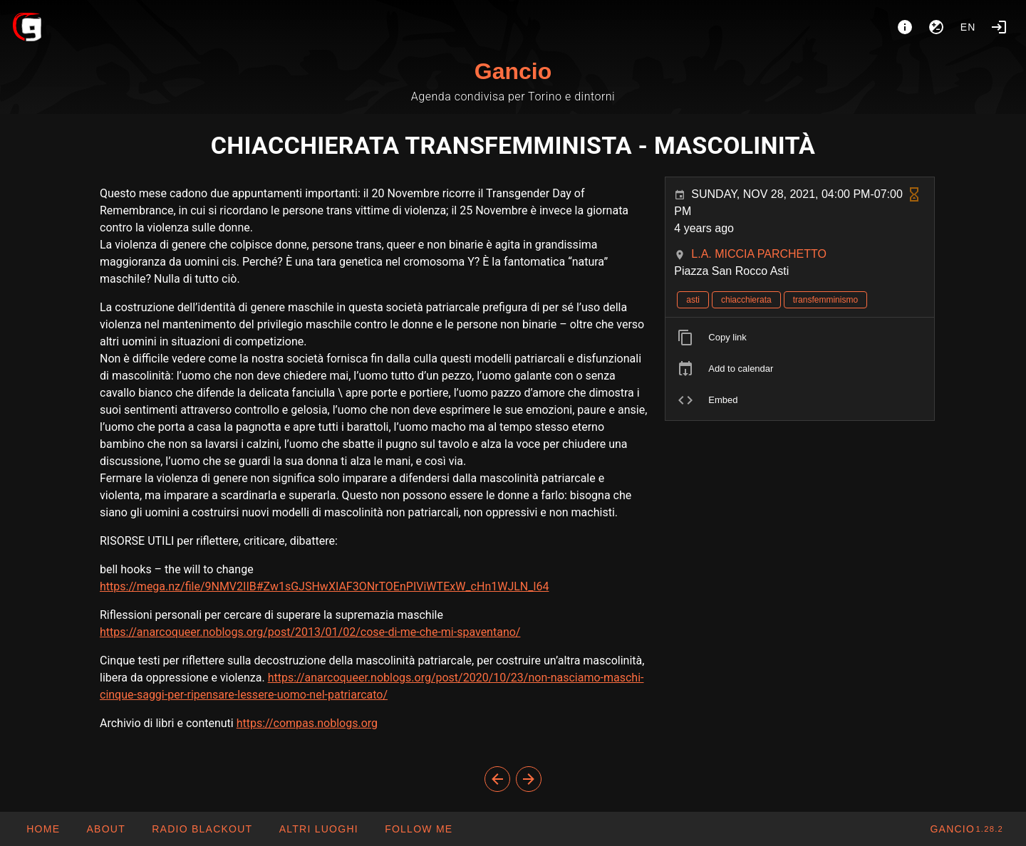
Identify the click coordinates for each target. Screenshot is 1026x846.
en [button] (968, 27)
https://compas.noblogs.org (307, 723)
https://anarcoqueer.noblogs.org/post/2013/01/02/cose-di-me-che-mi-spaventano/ (310, 632)
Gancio (513, 71)
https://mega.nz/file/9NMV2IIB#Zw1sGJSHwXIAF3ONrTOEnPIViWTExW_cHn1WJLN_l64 (324, 586)
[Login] (999, 27)
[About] (905, 27)
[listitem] (799, 337)
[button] (317, 829)
